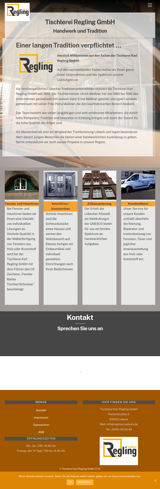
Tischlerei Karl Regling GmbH (78, 468)
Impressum (41, 417)
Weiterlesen (84, 482)
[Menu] (150, 5)
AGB (41, 432)
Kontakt (41, 410)
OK (70, 482)
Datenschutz (41, 424)
